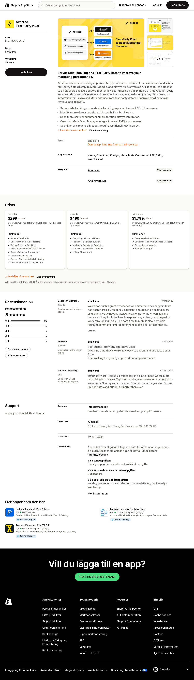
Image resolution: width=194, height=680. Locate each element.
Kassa (91, 155)
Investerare (160, 621)
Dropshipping (87, 608)
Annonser (94, 170)
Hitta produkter (51, 615)
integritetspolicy (98, 454)
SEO (82, 640)
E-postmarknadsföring (93, 634)
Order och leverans (54, 627)
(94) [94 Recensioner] (13, 52)
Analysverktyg (97, 180)
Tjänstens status (164, 653)
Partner (158, 634)
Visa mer (92, 331)
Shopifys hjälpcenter (129, 608)
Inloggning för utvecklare (20, 670)
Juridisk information (166, 646)
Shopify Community (129, 621)
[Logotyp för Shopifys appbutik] (19, 5)
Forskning (123, 627)
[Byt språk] (174, 669)
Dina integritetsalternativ (126, 670)
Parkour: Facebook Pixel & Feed (32, 509)
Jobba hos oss (162, 615)
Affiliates (159, 640)
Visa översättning (98, 130)
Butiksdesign (50, 634)
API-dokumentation (129, 615)
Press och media (164, 627)
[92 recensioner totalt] (45, 320)
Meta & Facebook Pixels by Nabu (127, 509)
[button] (49, 515)
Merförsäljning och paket (94, 627)
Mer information (98, 493)
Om (156, 608)
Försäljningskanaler (54, 608)
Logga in (157, 5)
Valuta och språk (89, 653)
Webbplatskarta (97, 670)
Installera (26, 72)
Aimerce (9, 62)
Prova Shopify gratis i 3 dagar (97, 576)
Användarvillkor (50, 670)
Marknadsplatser (89, 615)
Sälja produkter (51, 621)
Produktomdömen (90, 621)
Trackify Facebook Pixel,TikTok (33, 525)
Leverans (85, 646)
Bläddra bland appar (132, 5)
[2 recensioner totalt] (46, 325)
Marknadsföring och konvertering (54, 642)
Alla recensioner (16, 355)
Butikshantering (52, 650)
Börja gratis (177, 5)
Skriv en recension (18, 349)
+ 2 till (160, 59)
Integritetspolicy (98, 406)
